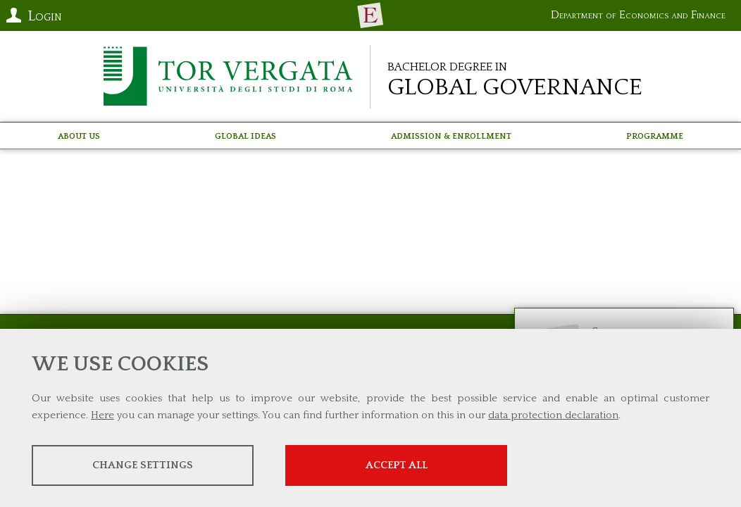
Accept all (397, 465)
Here (102, 415)
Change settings (142, 465)
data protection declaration (553, 415)
